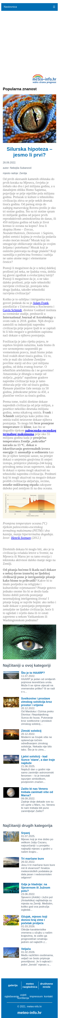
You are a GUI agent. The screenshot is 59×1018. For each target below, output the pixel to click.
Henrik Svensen (21, 537)
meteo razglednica (29, 985)
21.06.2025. (38, 769)
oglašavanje (12, 996)
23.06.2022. (37, 897)
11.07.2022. (38, 682)
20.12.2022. (37, 711)
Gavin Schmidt (12, 310)
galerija (13, 985)
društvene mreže (46, 985)
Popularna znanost (20, 89)
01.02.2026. (37, 956)
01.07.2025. (37, 842)
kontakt (48, 996)
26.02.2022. (38, 868)
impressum (36, 996)
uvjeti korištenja (23, 996)
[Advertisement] (29, 41)
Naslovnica (10, 6)
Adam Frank (41, 303)
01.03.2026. (36, 929)
